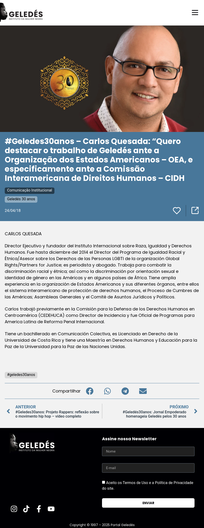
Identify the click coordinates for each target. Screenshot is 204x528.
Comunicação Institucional (29, 190)
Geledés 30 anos (21, 198)
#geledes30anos (21, 374)
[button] (89, 390)
